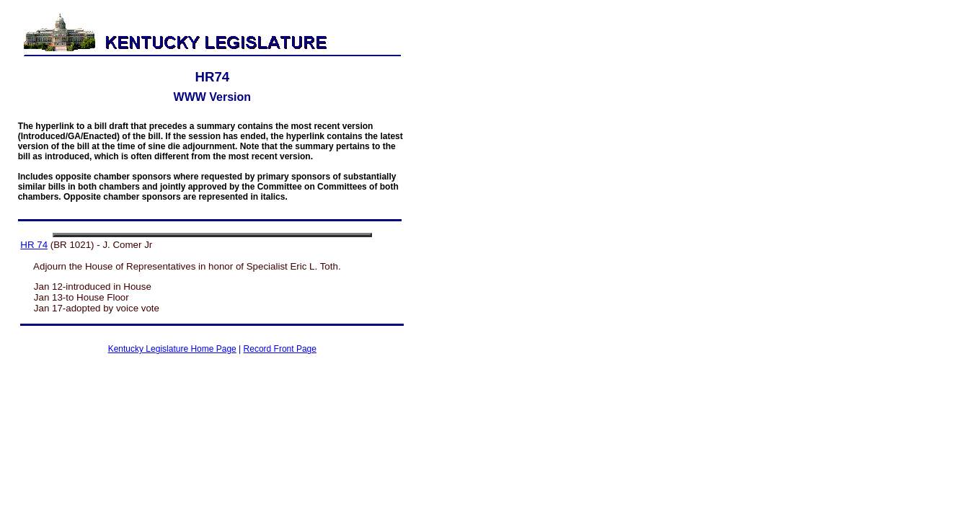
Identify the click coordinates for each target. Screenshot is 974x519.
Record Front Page (280, 349)
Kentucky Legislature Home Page (172, 349)
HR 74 (34, 244)
